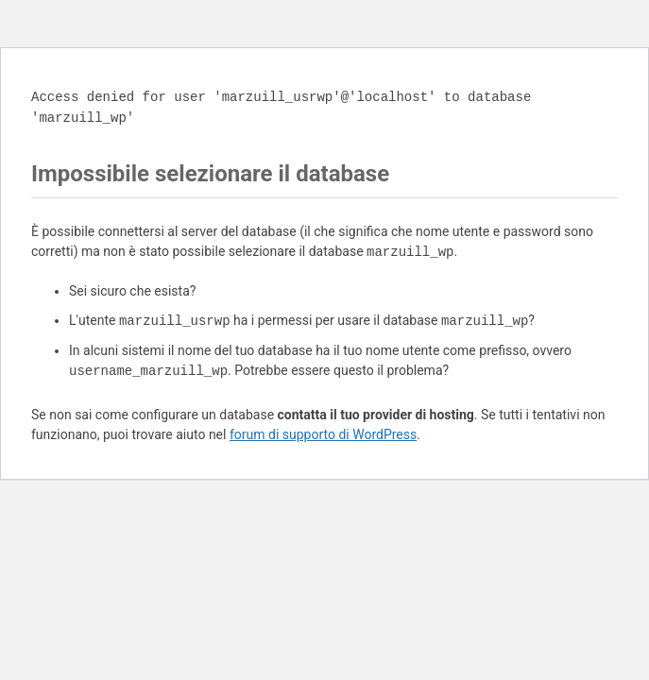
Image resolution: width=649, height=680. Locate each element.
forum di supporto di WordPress (323, 434)
